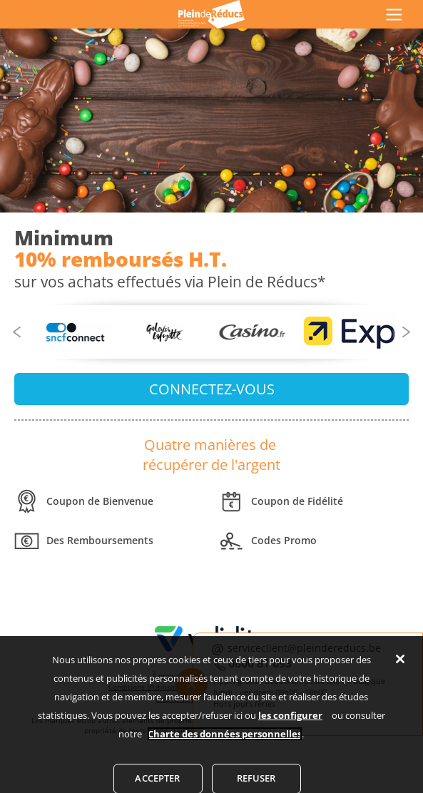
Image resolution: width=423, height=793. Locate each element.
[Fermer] (400, 666)
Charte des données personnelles (225, 741)
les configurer (290, 723)
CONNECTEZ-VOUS (212, 389)
